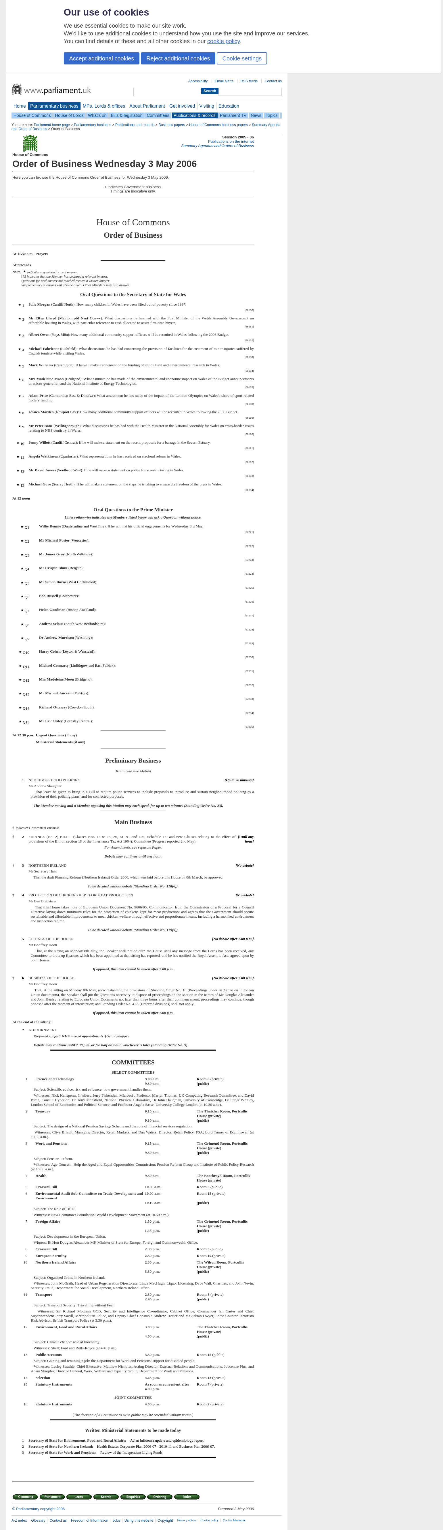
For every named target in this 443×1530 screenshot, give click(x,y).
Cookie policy (209, 1520)
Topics (272, 115)
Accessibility (198, 81)
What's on (97, 115)
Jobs (116, 1520)
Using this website (138, 1520)
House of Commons (32, 115)
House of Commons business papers (218, 125)
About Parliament (147, 105)
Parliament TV (233, 115)
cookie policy (223, 41)
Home (20, 105)
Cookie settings (242, 58)
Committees (158, 115)
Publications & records (195, 115)
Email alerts (224, 81)
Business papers (172, 125)
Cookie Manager (234, 1520)
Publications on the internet (231, 141)
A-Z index (19, 1520)
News (256, 115)
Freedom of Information (89, 1520)
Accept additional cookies (101, 58)
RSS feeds (249, 81)
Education (228, 105)
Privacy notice (186, 1520)
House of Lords (69, 115)
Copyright (165, 1520)
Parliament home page (52, 125)
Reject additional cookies (178, 58)
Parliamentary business (54, 105)
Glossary (38, 1520)
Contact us (273, 81)
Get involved (182, 105)
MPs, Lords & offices (104, 105)
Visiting (207, 105)
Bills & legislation (127, 115)
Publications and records (134, 125)
